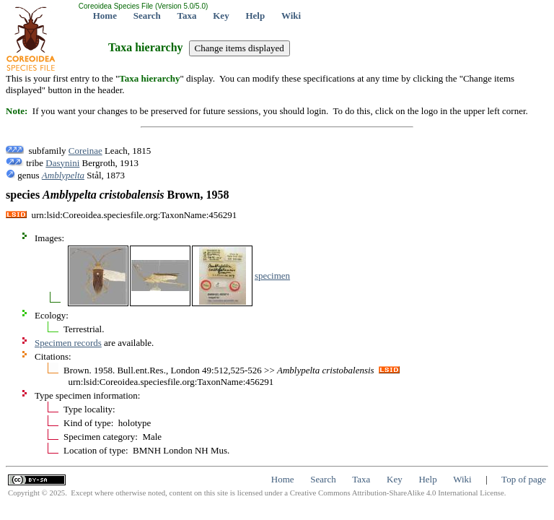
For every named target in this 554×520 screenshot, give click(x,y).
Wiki (291, 15)
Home (105, 15)
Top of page (523, 479)
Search (147, 15)
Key (221, 15)
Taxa (187, 15)
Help (255, 15)
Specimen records (68, 342)
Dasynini (62, 162)
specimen (272, 275)
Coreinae (85, 150)
